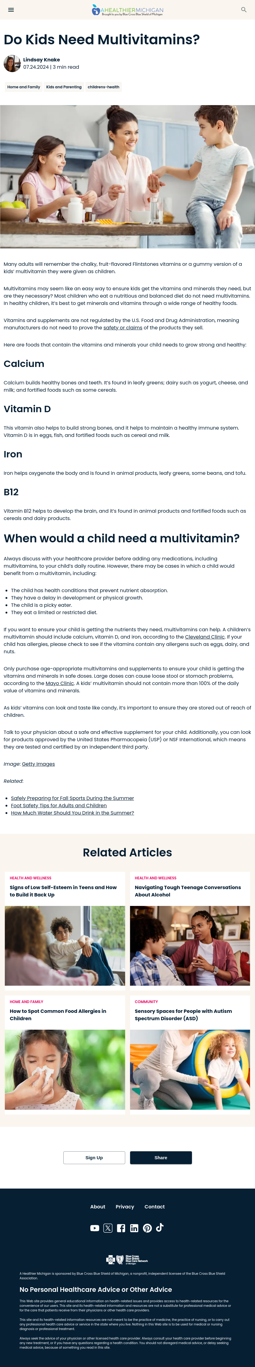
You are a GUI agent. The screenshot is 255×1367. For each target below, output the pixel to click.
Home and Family (23, 87)
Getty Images (38, 764)
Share (161, 1157)
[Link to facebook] (121, 1229)
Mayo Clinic (60, 683)
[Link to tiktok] (160, 1229)
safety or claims (122, 327)
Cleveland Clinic (205, 636)
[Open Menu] (11, 10)
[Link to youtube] (94, 1229)
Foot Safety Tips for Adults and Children (59, 805)
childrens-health (103, 87)
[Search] (244, 10)
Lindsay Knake (41, 59)
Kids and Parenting (64, 87)
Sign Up (94, 1158)
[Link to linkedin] (134, 1229)
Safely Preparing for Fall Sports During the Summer (72, 798)
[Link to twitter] (108, 1229)
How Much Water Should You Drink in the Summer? (72, 812)
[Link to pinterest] (147, 1229)
